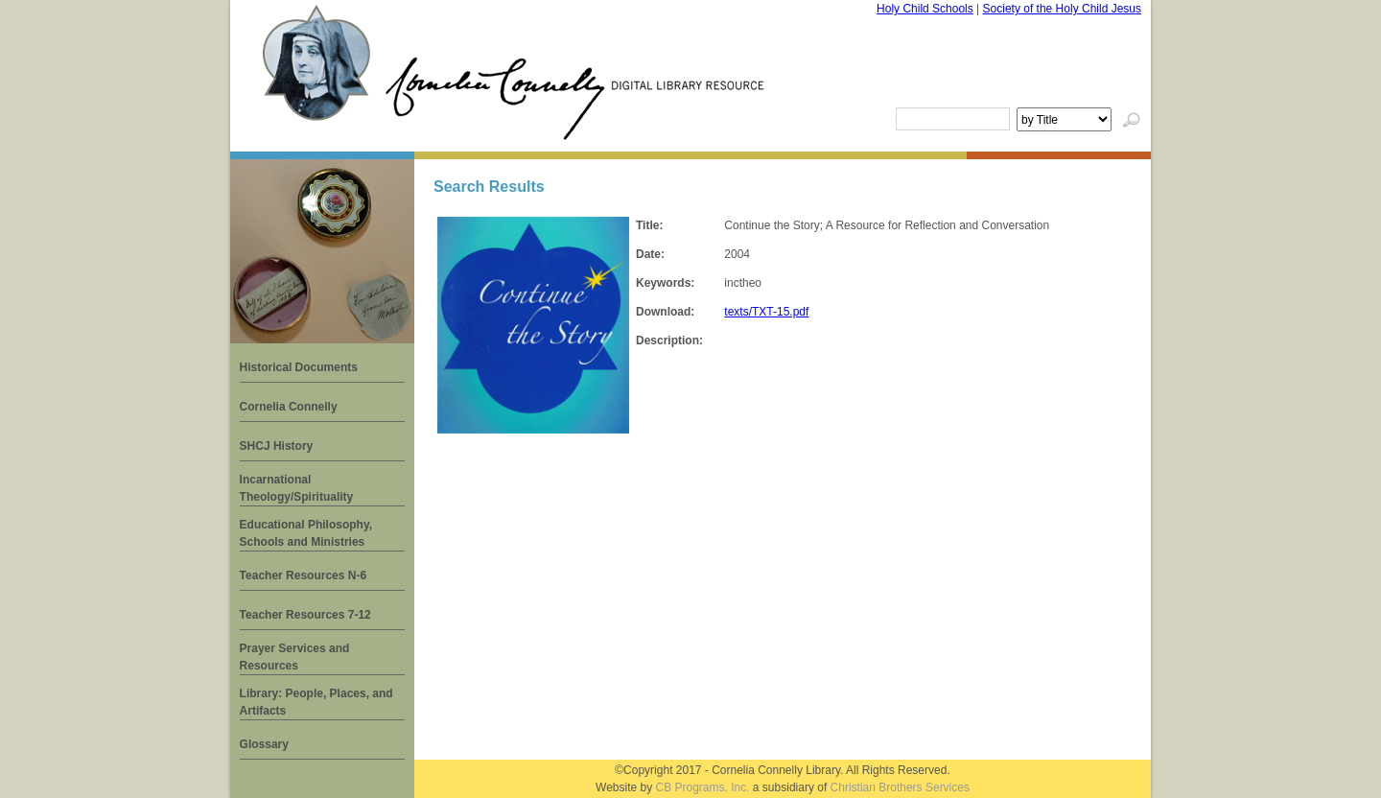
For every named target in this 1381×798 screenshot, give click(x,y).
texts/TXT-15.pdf (766, 311)
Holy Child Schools (925, 8)
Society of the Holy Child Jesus (1062, 8)
